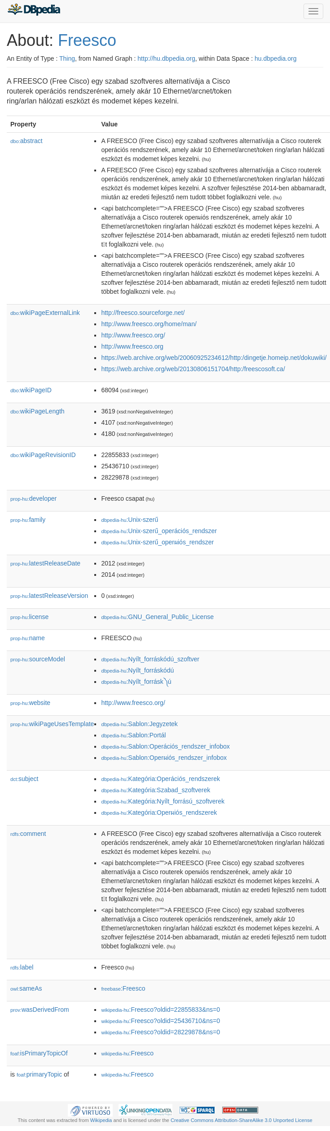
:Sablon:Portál (133, 735)
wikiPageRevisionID (43, 454)
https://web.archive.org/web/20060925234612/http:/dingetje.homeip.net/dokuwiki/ (213, 357)
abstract (26, 140)
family (27, 519)
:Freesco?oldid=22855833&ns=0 (160, 1009)
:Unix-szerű (129, 519)
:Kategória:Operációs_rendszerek (160, 778)
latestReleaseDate (45, 563)
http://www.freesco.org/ (133, 335)
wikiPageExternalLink (45, 312)
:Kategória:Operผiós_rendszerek (159, 812)
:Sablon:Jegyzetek (139, 723)
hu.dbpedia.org (275, 58)
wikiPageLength (37, 411)
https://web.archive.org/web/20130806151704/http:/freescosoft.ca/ (193, 369)
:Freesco (123, 988)
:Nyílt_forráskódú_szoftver (150, 659)
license (29, 616)
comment (28, 833)
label (21, 967)
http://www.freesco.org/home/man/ (148, 324)
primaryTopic (39, 1074)
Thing (67, 58)
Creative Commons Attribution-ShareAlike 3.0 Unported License (241, 1120)
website (30, 702)
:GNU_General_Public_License (157, 616)
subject (24, 778)
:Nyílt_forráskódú (137, 670)
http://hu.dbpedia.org (166, 58)
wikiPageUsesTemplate (52, 723)
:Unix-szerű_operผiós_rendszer (157, 542)
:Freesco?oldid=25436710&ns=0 (160, 1020)
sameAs (26, 988)
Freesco (87, 40)
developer (33, 498)
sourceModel (37, 659)
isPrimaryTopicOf (39, 1053)
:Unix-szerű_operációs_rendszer (159, 530)
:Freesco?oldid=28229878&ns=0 (160, 1032)
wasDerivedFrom (39, 1009)
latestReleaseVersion (49, 595)
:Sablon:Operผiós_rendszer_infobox (164, 757)
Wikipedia (101, 1120)
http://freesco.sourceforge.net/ (143, 312)
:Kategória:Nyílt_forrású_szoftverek (162, 801)
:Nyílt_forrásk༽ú (136, 681)
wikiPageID (31, 390)
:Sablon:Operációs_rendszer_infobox (165, 746)
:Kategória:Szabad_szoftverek (155, 790)
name (27, 638)
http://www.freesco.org (132, 346)
